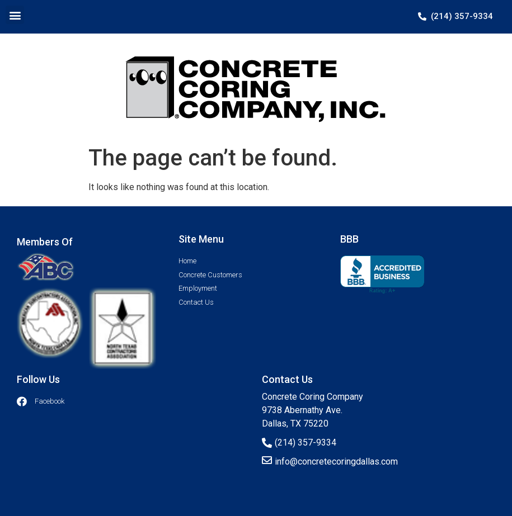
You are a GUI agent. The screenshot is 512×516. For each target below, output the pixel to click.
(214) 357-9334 (305, 442)
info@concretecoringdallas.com (336, 461)
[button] (15, 15)
